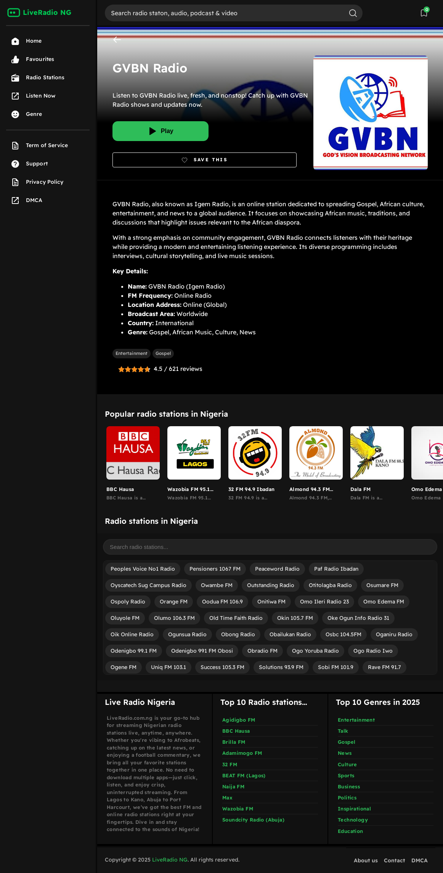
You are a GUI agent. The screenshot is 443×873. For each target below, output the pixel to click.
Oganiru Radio (394, 634)
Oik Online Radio (132, 634)
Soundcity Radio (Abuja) (253, 820)
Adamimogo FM (242, 753)
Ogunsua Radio (187, 634)
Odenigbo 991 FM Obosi (202, 650)
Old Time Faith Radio (236, 618)
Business (349, 786)
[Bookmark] (204, 159)
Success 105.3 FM (222, 667)
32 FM (229, 764)
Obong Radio (238, 634)
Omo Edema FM (383, 601)
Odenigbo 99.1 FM (134, 650)
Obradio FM (262, 650)
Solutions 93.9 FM (281, 667)
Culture (347, 764)
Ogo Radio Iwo (373, 650)
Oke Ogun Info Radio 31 (358, 618)
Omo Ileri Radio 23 (324, 601)
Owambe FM (217, 585)
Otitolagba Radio (330, 585)
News (345, 753)
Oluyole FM (125, 618)
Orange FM (174, 601)
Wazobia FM (237, 809)
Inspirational (354, 809)
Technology (353, 820)
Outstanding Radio (270, 585)
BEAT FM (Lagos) (244, 775)
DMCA (419, 860)
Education (350, 831)
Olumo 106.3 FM (174, 618)
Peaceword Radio (277, 568)
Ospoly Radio (128, 601)
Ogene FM (123, 667)
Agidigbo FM (238, 720)
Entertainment (132, 353)
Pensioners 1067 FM (215, 568)
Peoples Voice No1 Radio (143, 568)
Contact (394, 860)
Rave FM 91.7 (384, 667)
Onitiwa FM (271, 601)
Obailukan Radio (290, 634)
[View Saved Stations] (424, 13)
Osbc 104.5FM (343, 634)
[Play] (160, 131)
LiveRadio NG (170, 859)
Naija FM (233, 786)
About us (366, 860)
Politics (347, 797)
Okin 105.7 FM (295, 618)
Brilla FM (234, 742)
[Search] (224, 13)
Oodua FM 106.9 (222, 601)
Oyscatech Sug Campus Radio (148, 585)
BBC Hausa (236, 731)
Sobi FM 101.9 (335, 667)
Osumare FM (382, 585)
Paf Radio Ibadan (336, 568)
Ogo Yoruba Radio (315, 650)
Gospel (163, 353)
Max (227, 797)
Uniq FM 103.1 (168, 667)
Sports (346, 775)
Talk (343, 731)
